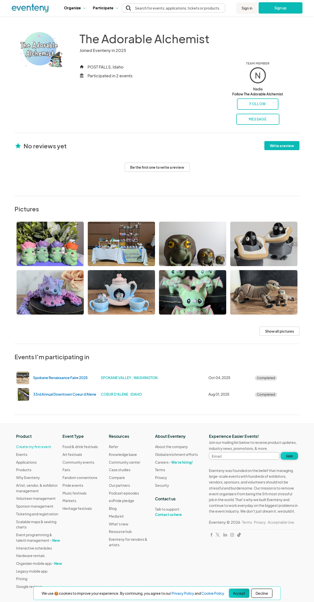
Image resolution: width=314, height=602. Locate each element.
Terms (160, 469)
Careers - (174, 462)
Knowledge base (123, 454)
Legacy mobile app (31, 571)
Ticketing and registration (37, 514)
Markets (69, 500)
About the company (171, 446)
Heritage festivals (77, 508)
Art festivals (72, 454)
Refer (113, 446)
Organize (74, 7)
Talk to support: (176, 512)
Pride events (72, 485)
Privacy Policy (183, 593)
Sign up (280, 8)
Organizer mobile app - (39, 563)
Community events (78, 462)
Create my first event (33, 446)
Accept (239, 593)
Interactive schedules (34, 548)
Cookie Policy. (213, 593)
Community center (124, 462)
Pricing (21, 578)
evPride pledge (121, 500)
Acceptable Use (281, 522)
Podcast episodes (124, 493)
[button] (74, 7)
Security (162, 485)
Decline (262, 593)
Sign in (247, 8)
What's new (118, 524)
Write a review (282, 145)
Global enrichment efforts (176, 454)
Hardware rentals (30, 555)
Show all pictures (279, 331)
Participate (105, 7)
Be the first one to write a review (157, 167)
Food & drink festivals (80, 446)
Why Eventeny (28, 477)
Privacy (161, 477)
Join (289, 456)
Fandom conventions (79, 477)
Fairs (66, 469)
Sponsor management (34, 506)
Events (21, 454)
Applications (26, 462)
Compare (117, 477)
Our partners (119, 485)
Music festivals (74, 493)
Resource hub (120, 531)
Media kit (116, 516)
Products (23, 469)
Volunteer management (36, 498)
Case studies (119, 469)
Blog (113, 508)
